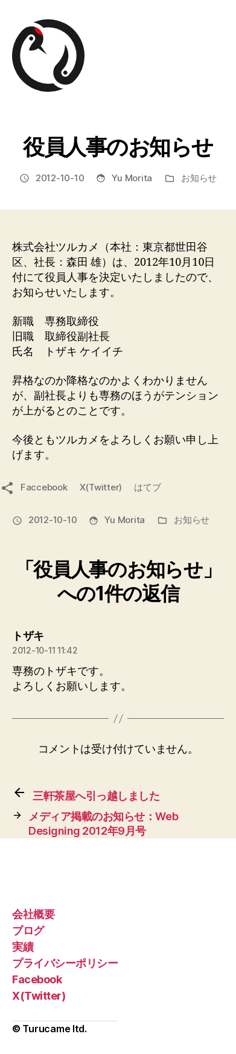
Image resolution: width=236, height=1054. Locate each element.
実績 (22, 946)
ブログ (28, 930)
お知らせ (199, 178)
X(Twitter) (101, 487)
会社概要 (33, 914)
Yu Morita (132, 178)
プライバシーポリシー (65, 963)
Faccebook (44, 487)
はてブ (147, 487)
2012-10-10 (60, 178)
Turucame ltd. (54, 1029)
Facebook (37, 979)
